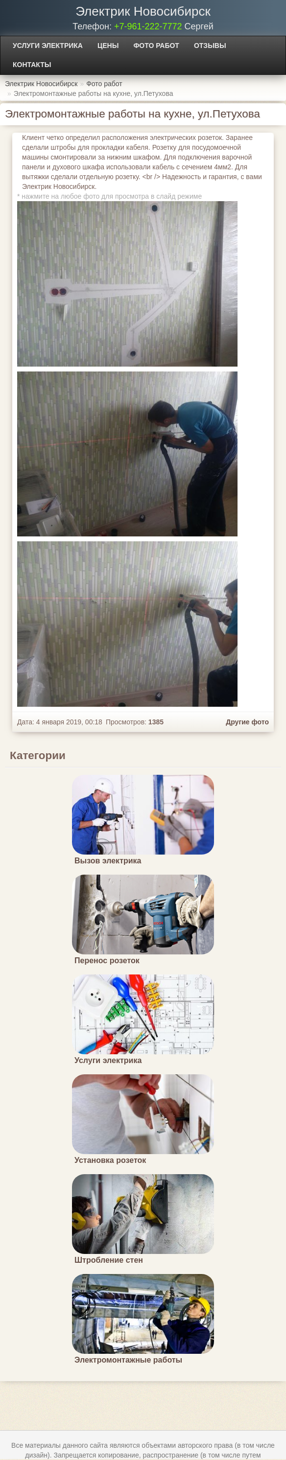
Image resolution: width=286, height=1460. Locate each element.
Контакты (32, 65)
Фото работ (156, 45)
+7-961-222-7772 (148, 26)
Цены (108, 45)
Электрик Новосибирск (143, 11)
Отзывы (210, 45)
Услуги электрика (48, 45)
